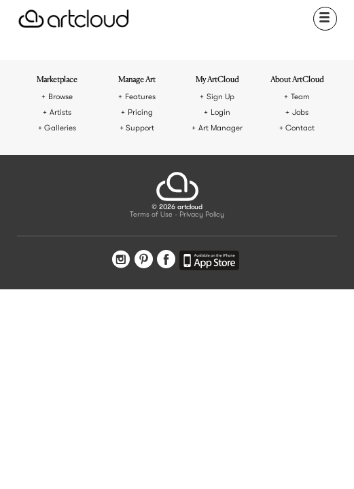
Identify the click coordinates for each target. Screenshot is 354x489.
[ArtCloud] (73, 18)
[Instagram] (121, 261)
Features (140, 96)
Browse (60, 96)
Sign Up (220, 96)
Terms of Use (151, 215)
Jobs (300, 112)
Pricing (140, 112)
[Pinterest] (144, 261)
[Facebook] (166, 261)
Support (140, 128)
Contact (300, 128)
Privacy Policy (201, 215)
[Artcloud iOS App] (209, 262)
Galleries (60, 128)
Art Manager (220, 128)
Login (220, 112)
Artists (60, 112)
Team (300, 96)
